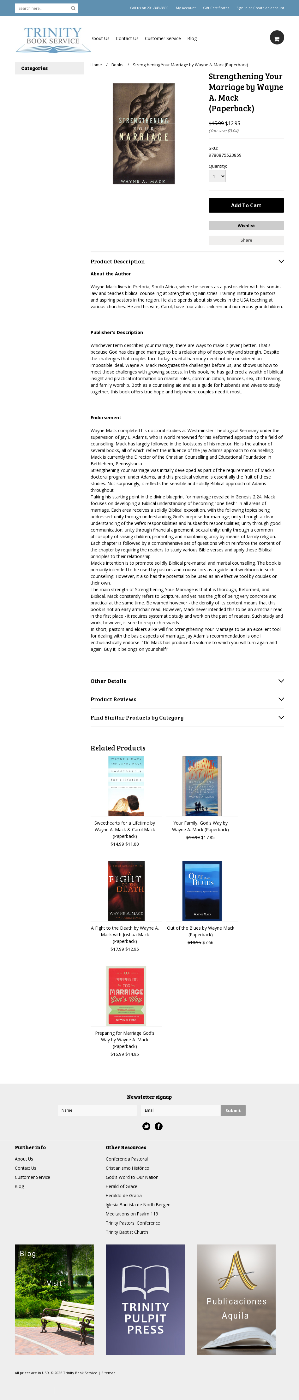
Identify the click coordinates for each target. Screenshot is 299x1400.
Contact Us (127, 38)
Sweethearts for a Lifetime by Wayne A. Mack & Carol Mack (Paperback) (124, 828)
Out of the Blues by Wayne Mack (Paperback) (200, 930)
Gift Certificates (216, 8)
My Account (186, 8)
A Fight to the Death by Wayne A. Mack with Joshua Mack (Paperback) (125, 934)
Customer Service (163, 38)
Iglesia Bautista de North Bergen (139, 1204)
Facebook (159, 1126)
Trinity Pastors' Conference (133, 1222)
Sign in (242, 8)
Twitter (146, 1126)
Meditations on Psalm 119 (132, 1213)
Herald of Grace (122, 1186)
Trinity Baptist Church (128, 1231)
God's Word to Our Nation (132, 1176)
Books (117, 65)
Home (96, 65)
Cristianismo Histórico (128, 1167)
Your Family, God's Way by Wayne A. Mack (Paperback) (200, 825)
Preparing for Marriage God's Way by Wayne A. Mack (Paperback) (124, 1039)
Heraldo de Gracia (124, 1195)
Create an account (268, 8)
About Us (100, 38)
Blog (192, 38)
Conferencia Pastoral (127, 1158)
